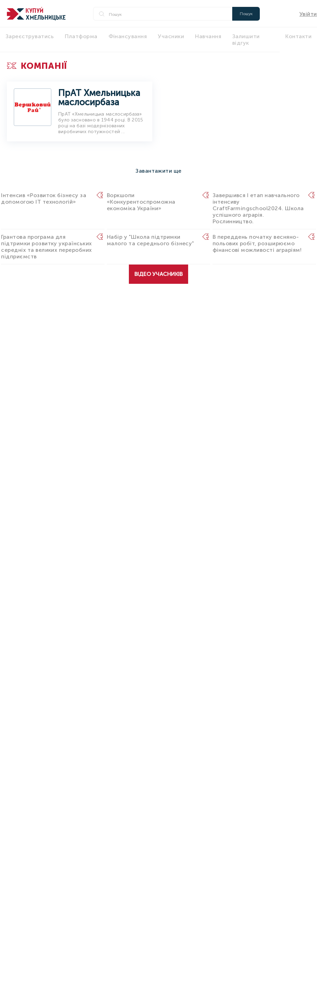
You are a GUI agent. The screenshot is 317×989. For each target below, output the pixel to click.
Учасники (171, 36)
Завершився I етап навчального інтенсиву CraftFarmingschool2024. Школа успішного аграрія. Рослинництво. (258, 208)
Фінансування (128, 36)
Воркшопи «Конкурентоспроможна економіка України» (141, 202)
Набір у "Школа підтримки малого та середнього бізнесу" (150, 240)
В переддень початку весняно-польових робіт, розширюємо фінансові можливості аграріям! (257, 243)
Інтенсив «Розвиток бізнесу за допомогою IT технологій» (43, 198)
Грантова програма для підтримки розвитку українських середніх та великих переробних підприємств (46, 247)
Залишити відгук (246, 39)
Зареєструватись (30, 36)
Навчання (208, 36)
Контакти (298, 36)
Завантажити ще (158, 171)
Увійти (308, 14)
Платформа (81, 36)
